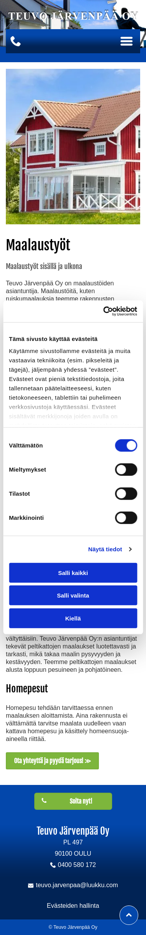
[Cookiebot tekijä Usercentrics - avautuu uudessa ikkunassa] (104, 311)
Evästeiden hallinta (73, 905)
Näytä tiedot (105, 549)
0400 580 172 (77, 865)
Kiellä (73, 618)
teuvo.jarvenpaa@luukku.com (77, 885)
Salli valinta (73, 595)
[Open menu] (126, 41)
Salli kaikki (73, 573)
